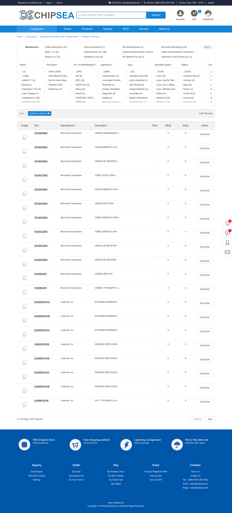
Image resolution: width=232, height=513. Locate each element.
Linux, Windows (165, 89)
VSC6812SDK (41, 231)
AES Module (136, 85)
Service (143, 28)
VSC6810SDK (41, 260)
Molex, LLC (50, 52)
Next (210, 419)
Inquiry (211, 3)
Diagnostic (108, 93)
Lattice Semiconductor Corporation (177, 52)
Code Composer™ (32, 93)
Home (67, 28)
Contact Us (208, 19)
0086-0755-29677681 (198, 480)
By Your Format (76, 480)
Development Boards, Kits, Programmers (59, 36)
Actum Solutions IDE (139, 80)
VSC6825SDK (41, 133)
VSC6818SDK (41, 161)
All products (31, 36)
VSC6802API (40, 288)
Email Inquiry (37, 471)
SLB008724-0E (41, 400)
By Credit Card (116, 480)
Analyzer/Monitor (138, 89)
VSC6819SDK (41, 147)
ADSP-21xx (82, 85)
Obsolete (55, 85)
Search (155, 15)
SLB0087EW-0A (42, 330)
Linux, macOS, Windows (166, 80)
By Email (76, 471)
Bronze (188, 89)
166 (78, 76)
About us (164, 28)
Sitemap (37, 480)
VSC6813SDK (41, 217)
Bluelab (27, 85)
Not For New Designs (59, 80)
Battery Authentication (139, 98)
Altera (80, 89)
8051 (79, 80)
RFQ (126, 28)
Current (188, 98)
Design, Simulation (112, 89)
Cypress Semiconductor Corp (136, 52)
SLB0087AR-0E (41, 344)
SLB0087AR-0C (41, 372)
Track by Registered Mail (155, 471)
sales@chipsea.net (199, 484)
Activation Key (191, 76)
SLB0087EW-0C (42, 302)
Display (107, 98)
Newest (107, 28)
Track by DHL (155, 476)
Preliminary (55, 89)
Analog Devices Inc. (93, 52)
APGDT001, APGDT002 (85, 98)
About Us (195, 471)
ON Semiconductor (131, 47)
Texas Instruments (92, 47)
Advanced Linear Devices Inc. (175, 57)
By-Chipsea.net (76, 476)
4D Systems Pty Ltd (132, 57)
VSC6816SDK (41, 189)
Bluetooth (108, 85)
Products (87, 28)
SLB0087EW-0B (42, 316)
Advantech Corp (91, 57)
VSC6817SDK (41, 175)
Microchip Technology (171, 47)
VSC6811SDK (41, 246)
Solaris (161, 93)
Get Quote (204, 134)
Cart (196, 15)
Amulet (80, 93)
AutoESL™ (28, 80)
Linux (161, 76)
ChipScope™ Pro (31, 89)
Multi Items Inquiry (36, 476)
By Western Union (116, 471)
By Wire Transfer (116, 476)
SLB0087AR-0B (41, 386)
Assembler (135, 93)
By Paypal (116, 484)
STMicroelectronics (54, 47)
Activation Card (138, 76)
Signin (49, 3)
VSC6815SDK (41, 203)
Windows (163, 98)
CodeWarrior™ (31, 98)
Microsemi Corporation (71, 133)
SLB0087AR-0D (41, 358)
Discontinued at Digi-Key (59, 76)
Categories (36, 28)
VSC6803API (40, 274)
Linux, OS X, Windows (166, 85)
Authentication (110, 76)
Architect (189, 80)
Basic (187, 85)
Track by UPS (155, 480)
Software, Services (40, 113)
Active (55, 71)
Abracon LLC (51, 57)
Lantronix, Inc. (67, 302)
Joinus (59, 3)
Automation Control (112, 80)
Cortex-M (189, 93)
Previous (198, 419)
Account (180, 19)
